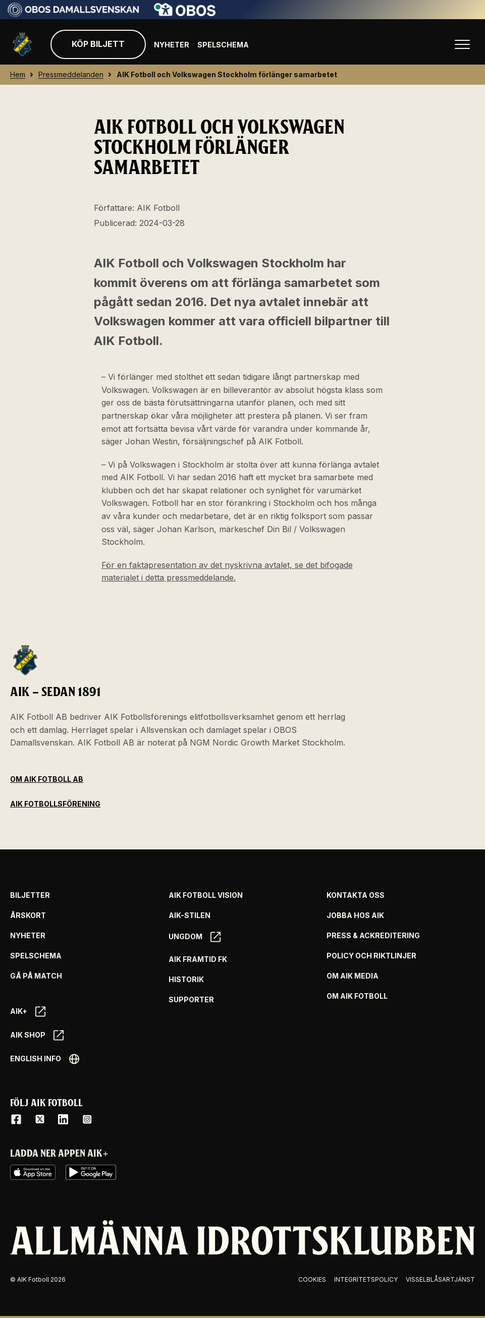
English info (44, 1059)
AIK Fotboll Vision (206, 895)
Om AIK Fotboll (357, 996)
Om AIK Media (353, 976)
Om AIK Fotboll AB (46, 779)
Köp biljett (98, 44)
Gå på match (36, 976)
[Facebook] (16, 1119)
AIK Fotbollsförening (55, 803)
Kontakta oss (356, 895)
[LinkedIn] (63, 1119)
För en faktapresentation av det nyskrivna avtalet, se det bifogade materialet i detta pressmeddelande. (227, 571)
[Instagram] (87, 1119)
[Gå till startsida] (22, 44)
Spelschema (223, 44)
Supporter (191, 1000)
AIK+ (27, 1011)
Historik (186, 980)
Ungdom (195, 937)
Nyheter (171, 44)
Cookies (312, 1279)
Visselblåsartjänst (440, 1279)
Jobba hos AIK (355, 915)
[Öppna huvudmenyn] (462, 44)
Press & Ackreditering (373, 936)
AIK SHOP (37, 1035)
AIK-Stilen (189, 915)
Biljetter (30, 895)
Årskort (28, 915)
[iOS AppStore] (33, 1172)
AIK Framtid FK (198, 959)
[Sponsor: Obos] (185, 13)
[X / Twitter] (39, 1119)
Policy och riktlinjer (371, 956)
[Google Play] (91, 1172)
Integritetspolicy (366, 1279)
